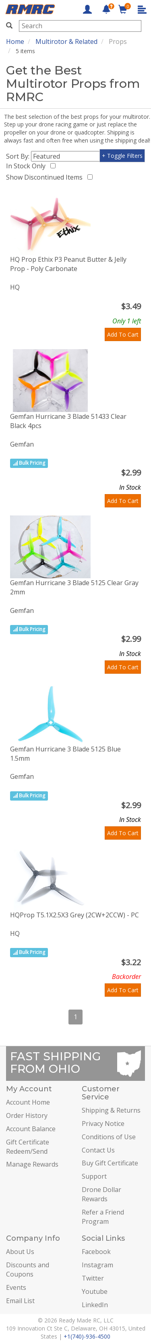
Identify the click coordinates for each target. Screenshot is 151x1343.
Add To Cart (123, 334)
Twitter (93, 1278)
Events (16, 1287)
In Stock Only (27, 165)
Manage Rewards (32, 1164)
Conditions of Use (109, 1136)
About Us (20, 1251)
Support (94, 1176)
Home (15, 41)
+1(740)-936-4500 (87, 1336)
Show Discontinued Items (46, 177)
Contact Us (98, 1150)
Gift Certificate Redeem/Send (27, 1147)
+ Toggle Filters (122, 155)
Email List (20, 1300)
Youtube (95, 1291)
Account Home (28, 1102)
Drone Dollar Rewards (101, 1194)
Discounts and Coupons (27, 1269)
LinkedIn (95, 1304)
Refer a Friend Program (103, 1217)
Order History (27, 1115)
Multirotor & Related (66, 41)
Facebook (96, 1251)
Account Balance (31, 1128)
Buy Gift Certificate (110, 1163)
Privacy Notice (103, 1123)
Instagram (97, 1264)
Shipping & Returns (111, 1110)
